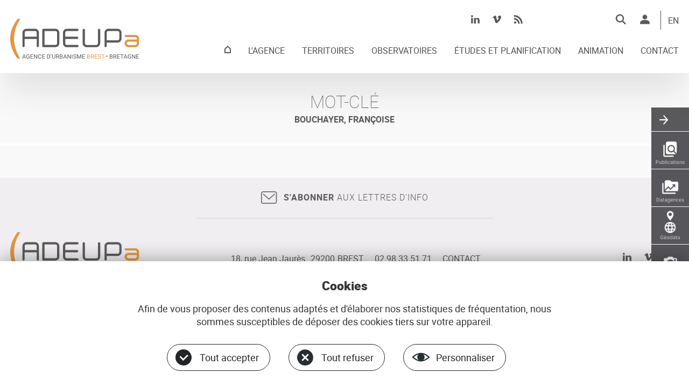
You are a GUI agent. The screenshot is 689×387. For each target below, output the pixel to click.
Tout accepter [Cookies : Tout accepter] (229, 357)
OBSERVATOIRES (404, 51)
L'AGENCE (266, 51)
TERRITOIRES (328, 51)
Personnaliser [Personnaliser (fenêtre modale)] (465, 357)
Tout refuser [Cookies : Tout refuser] (347, 357)
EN (673, 21)
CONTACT (660, 51)
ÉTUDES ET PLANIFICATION (507, 51)
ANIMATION (600, 51)
